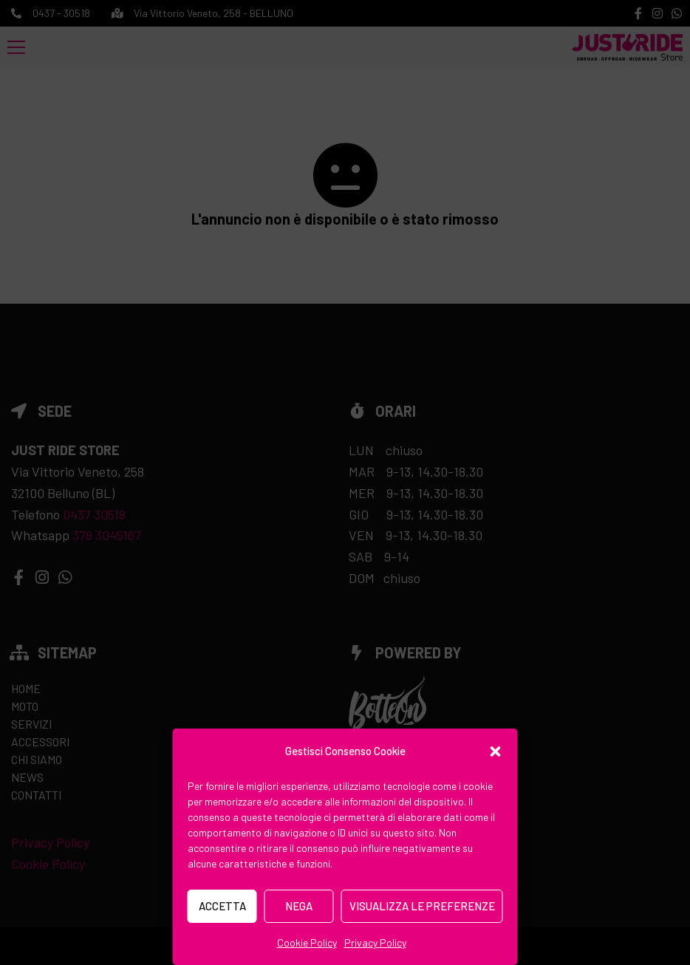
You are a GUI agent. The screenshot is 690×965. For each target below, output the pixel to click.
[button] (495, 751)
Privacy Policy (375, 942)
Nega (298, 906)
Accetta (222, 906)
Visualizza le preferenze (422, 906)
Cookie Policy (307, 942)
